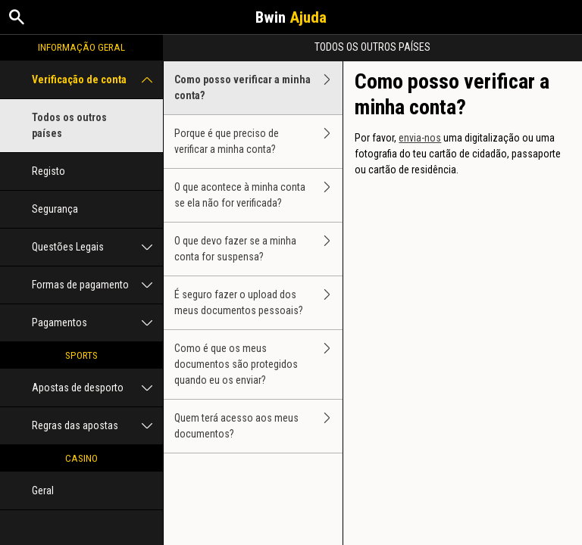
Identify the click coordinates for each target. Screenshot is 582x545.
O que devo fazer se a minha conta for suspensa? (258, 249)
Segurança (55, 209)
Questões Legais (97, 247)
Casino (81, 458)
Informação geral (81, 47)
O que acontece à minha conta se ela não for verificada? (258, 195)
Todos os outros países (69, 125)
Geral (43, 490)
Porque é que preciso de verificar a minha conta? (258, 141)
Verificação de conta (97, 79)
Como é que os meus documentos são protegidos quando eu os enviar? (258, 364)
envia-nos (420, 138)
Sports (81, 355)
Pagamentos (97, 322)
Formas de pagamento (97, 285)
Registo (48, 171)
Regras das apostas (97, 425)
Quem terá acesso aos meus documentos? (258, 426)
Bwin (291, 17)
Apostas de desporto (97, 387)
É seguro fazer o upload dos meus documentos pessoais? (258, 302)
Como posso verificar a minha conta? (258, 87)
